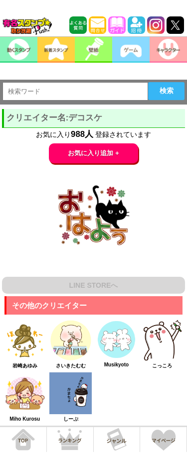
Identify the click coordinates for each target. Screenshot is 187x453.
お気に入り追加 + (93, 153)
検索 (167, 91)
